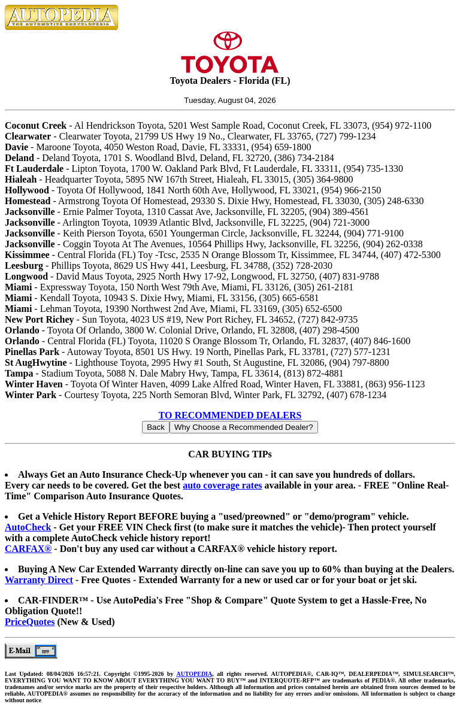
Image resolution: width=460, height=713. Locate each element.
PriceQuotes (30, 622)
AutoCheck (28, 527)
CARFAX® (28, 549)
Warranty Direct (39, 580)
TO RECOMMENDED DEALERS (230, 415)
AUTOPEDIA (194, 673)
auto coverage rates (222, 485)
